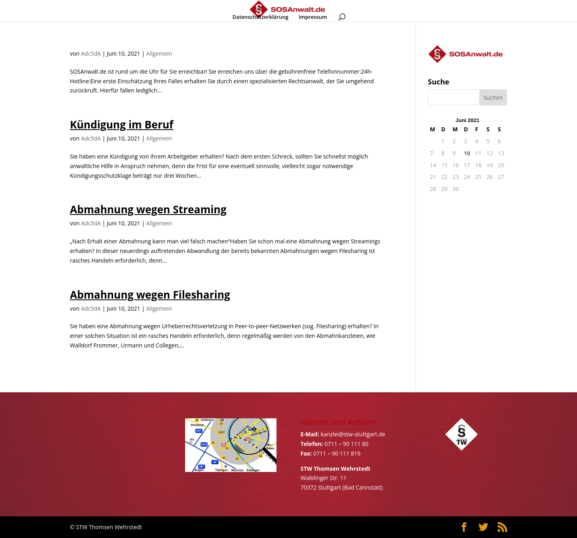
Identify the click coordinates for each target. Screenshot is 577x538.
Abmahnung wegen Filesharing (150, 294)
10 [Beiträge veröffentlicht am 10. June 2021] (467, 153)
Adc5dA (91, 53)
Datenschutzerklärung (260, 17)
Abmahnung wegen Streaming (148, 209)
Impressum (313, 17)
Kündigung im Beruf (122, 124)
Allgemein (159, 53)
